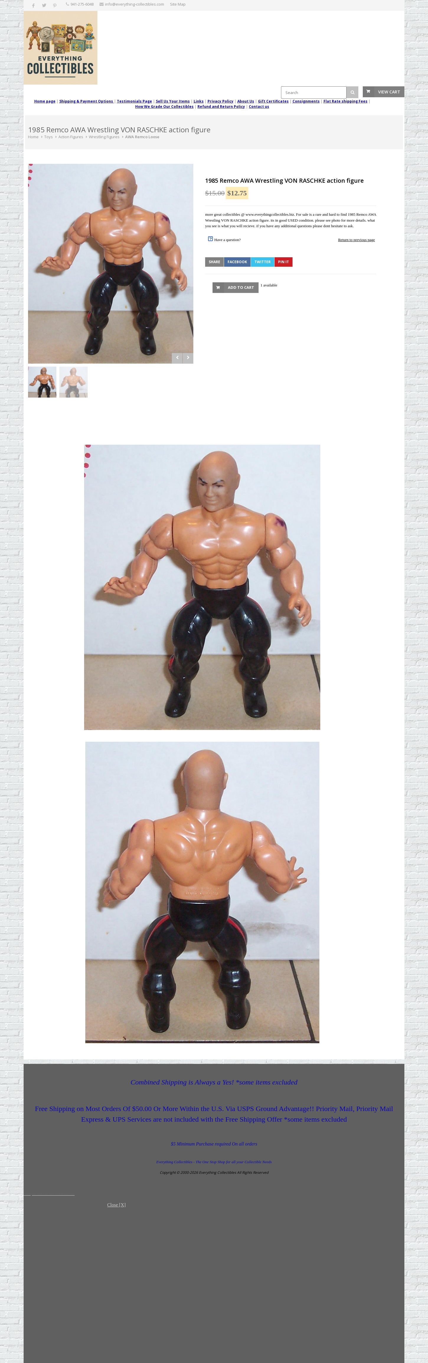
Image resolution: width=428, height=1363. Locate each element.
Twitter (262, 261)
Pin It (283, 261)
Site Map (178, 4)
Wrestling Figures (104, 136)
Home (33, 136)
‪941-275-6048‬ (82, 4)
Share (214, 261)
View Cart (389, 92)
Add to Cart (241, 287)
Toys (48, 136)
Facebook (237, 261)
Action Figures (70, 136)
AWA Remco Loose (142, 136)
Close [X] (116, 1204)
